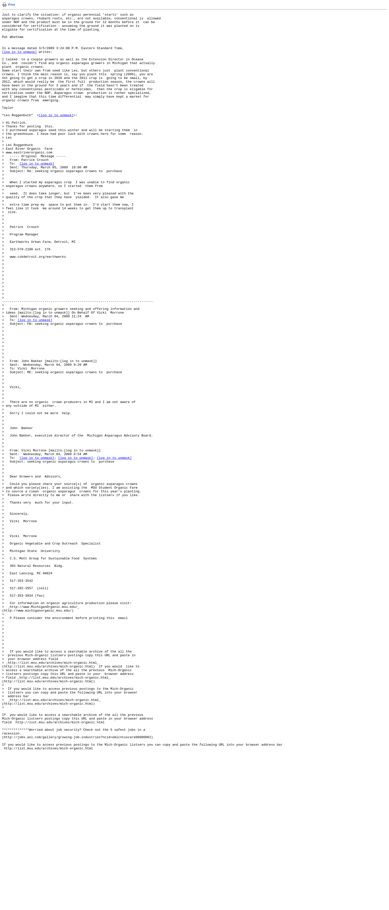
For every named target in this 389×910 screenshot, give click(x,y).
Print (11, 4)
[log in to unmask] (19, 60)
